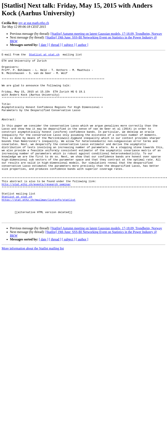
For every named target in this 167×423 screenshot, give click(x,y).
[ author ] (82, 45)
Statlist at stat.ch (44, 55)
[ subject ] (68, 45)
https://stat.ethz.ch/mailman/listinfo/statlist (39, 229)
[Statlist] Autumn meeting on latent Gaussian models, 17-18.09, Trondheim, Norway (106, 33)
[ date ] (43, 45)
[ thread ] (55, 45)
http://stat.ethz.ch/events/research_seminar (36, 211)
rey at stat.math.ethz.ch (34, 23)
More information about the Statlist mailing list (33, 282)
